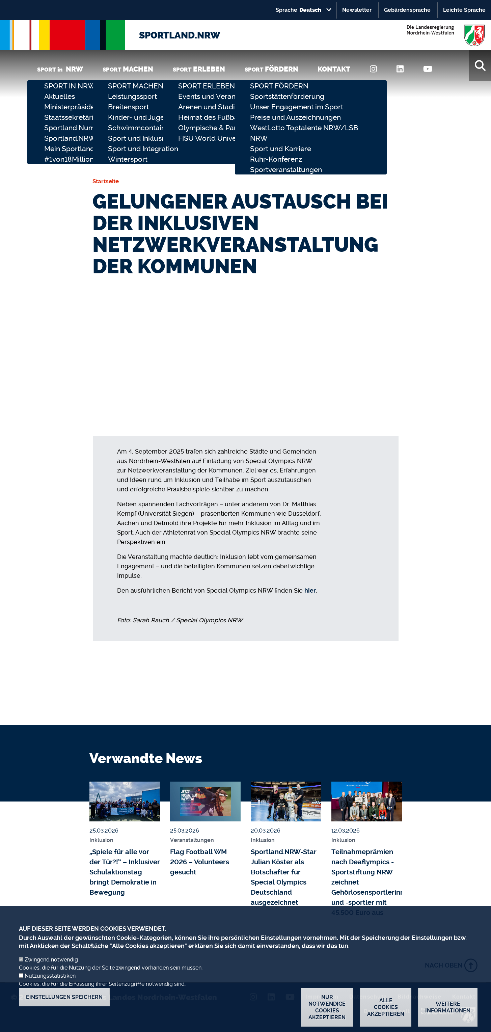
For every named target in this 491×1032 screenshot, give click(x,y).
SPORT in (60, 69)
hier (310, 590)
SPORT (128, 69)
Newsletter (357, 10)
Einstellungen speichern (64, 1000)
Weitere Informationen (447, 1009)
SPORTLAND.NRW (179, 35)
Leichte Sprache (464, 10)
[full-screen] (378, 325)
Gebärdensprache (407, 10)
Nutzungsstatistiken (50, 978)
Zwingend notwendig (51, 962)
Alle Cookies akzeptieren (385, 1010)
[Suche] (480, 65)
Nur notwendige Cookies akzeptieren (327, 1010)
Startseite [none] (105, 181)
